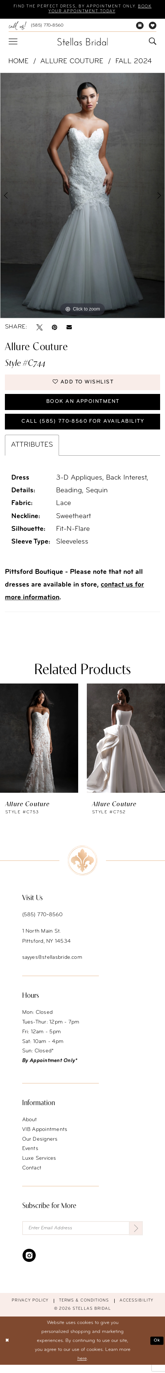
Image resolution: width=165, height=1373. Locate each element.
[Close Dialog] (7, 1349)
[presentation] (39, 745)
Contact (32, 1175)
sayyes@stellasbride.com (52, 964)
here (82, 1366)
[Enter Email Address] (82, 1235)
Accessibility (136, 1309)
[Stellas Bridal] (82, 42)
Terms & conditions (84, 1309)
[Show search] (152, 42)
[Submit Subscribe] (135, 1235)
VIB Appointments (45, 1136)
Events (30, 1156)
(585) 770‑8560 (42, 922)
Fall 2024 (133, 62)
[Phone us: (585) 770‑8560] (36, 26)
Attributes (32, 452)
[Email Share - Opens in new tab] (69, 328)
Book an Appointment (82, 406)
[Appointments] (139, 26)
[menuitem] (36, 26)
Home (18, 62)
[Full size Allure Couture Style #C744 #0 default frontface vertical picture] (82, 196)
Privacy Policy (30, 1309)
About (29, 1126)
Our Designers (40, 1146)
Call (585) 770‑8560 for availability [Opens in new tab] (82, 428)
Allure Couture (71, 62)
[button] (13, 42)
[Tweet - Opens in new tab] (39, 328)
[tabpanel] (82, 196)
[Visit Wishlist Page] (152, 26)
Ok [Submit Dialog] (156, 1348)
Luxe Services (39, 1165)
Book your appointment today (81, 12)
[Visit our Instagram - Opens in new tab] (29, 1263)
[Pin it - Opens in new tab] (54, 328)
